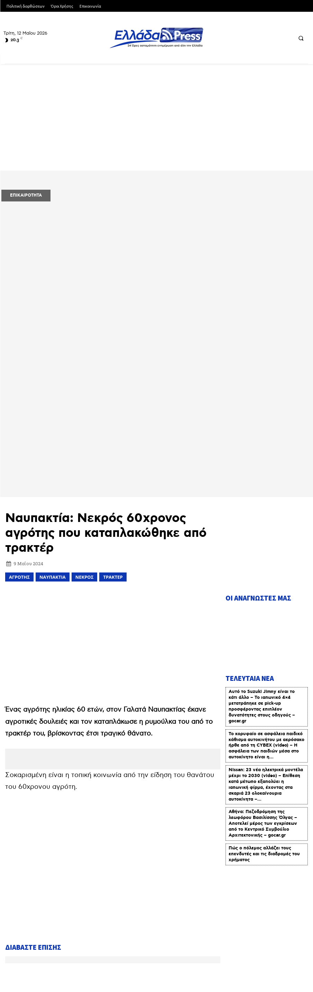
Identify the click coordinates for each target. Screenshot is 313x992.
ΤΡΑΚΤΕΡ (112, 444)
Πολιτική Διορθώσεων (236, 932)
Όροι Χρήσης (135, 932)
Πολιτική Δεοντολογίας (60, 951)
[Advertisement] (157, 120)
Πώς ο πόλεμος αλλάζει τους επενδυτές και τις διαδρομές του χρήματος (264, 718)
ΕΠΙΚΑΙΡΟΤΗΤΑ (26, 195)
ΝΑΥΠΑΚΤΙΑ (52, 444)
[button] (301, 38)
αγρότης (19, 444)
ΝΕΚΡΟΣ (84, 444)
